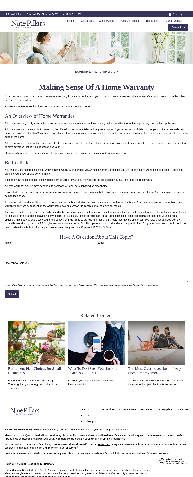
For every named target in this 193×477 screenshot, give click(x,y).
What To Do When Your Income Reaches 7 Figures (92, 359)
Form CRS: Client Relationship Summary (29, 453)
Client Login (176, 3)
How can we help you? (17, 252)
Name (8, 231)
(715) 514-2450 (71, 3)
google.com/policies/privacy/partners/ (103, 462)
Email (101, 231)
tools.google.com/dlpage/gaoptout (53, 465)
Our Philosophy (88, 410)
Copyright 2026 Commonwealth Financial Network (57, 471)
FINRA (101, 433)
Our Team (85, 404)
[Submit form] (12, 283)
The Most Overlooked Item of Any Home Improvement (154, 359)
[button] (70, 9)
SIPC (107, 433)
